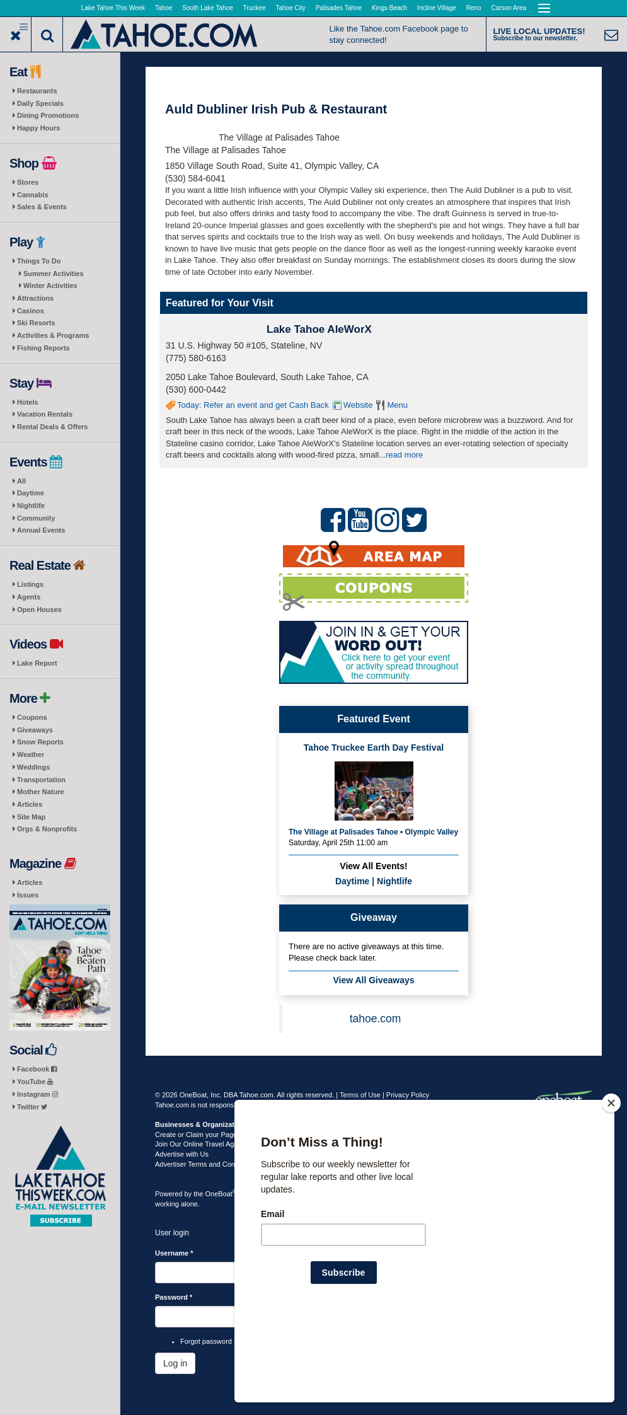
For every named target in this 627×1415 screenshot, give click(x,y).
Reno (473, 7)
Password (173, 1297)
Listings (30, 584)
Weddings (33, 767)
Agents (28, 597)
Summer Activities (53, 273)
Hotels (27, 402)
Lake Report (37, 663)
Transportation (41, 779)
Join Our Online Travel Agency (202, 1144)
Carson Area (509, 7)
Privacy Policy (407, 1095)
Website (358, 405)
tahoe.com (375, 1018)
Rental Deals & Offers (52, 426)
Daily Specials (40, 103)
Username (174, 1253)
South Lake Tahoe (207, 7)
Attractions (35, 298)
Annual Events (41, 530)
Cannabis (33, 195)
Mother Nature (40, 791)
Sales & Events (42, 207)
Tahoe (163, 7)
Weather (30, 754)
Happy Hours (38, 128)
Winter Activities (50, 285)
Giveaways (35, 730)
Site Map (31, 817)
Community (36, 518)
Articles (29, 804)
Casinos (30, 311)
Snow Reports (40, 742)
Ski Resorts (36, 322)
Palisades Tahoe (339, 7)
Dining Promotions (48, 115)
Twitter (32, 1107)
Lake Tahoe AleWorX (319, 329)
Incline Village (436, 7)
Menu (397, 405)
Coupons (32, 717)
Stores (27, 182)
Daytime (30, 493)
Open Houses (39, 609)
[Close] (611, 1184)
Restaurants (37, 91)
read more (404, 454)
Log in (175, 1363)
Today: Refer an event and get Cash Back (253, 405)
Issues (27, 895)
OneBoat (221, 1194)
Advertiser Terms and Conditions (205, 1164)
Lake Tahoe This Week (113, 7)
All (21, 481)
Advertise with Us (182, 1154)
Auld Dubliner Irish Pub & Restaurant (276, 109)
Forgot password (206, 1341)
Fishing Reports (43, 348)
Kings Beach (389, 7)
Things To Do (38, 261)
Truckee (254, 7)
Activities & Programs (53, 335)
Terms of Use (360, 1095)
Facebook (37, 1069)
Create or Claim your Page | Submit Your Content (230, 1134)
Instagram (37, 1094)
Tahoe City (291, 7)
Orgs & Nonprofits (47, 829)
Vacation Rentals (44, 414)
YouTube (35, 1081)
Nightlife (31, 505)
